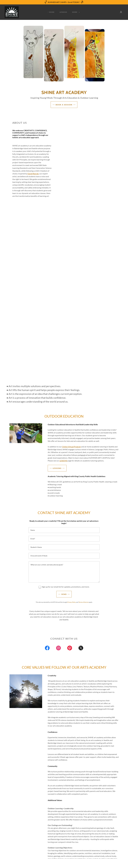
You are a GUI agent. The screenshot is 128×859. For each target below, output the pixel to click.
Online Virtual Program (71, 446)
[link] (12, 12)
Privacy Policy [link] (71, 602)
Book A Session (64, 105)
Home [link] (51, 12)
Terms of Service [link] (84, 602)
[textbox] (64, 530)
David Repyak (33, 173)
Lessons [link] (63, 12)
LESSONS (63, 461)
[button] (75, 12)
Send (64, 594)
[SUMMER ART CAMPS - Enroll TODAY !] (64, 2)
